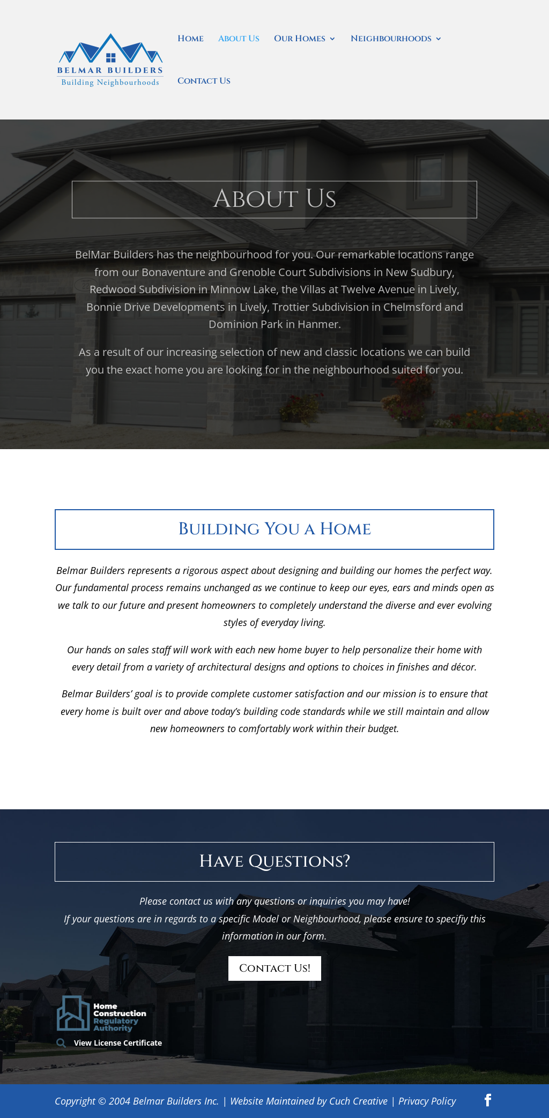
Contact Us (204, 82)
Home (190, 39)
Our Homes (299, 39)
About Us (238, 39)
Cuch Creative (358, 1100)
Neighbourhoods (391, 39)
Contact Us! (274, 968)
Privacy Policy (427, 1100)
